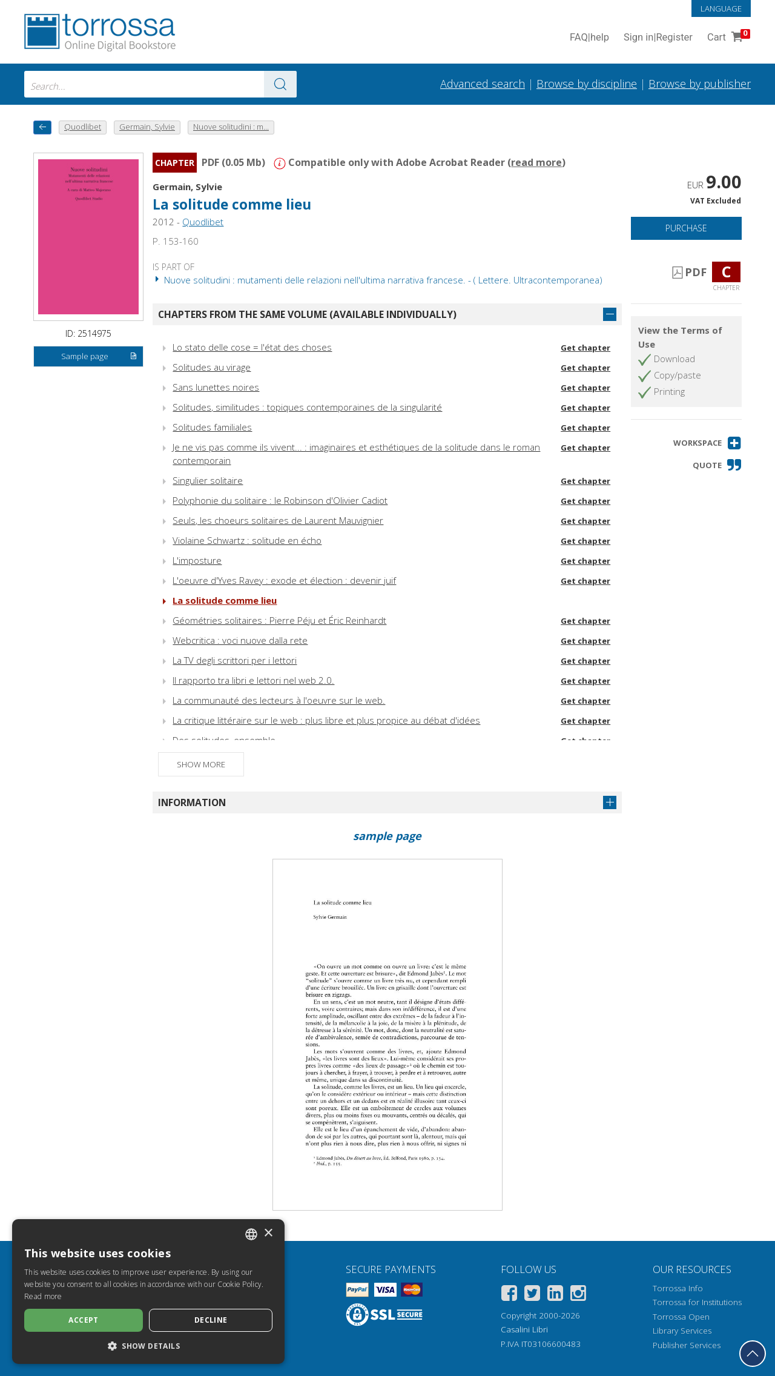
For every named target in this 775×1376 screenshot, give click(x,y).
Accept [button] (83, 1320)
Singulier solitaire (208, 480)
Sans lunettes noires (216, 387)
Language (721, 8)
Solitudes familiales (212, 427)
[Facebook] (509, 1295)
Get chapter (585, 347)
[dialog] (148, 1291)
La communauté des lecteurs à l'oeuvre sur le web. (279, 700)
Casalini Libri (524, 1329)
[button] (707, 443)
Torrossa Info (678, 1288)
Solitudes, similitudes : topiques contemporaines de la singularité (307, 407)
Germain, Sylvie (187, 186)
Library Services (682, 1330)
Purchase (686, 228)
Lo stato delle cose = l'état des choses (252, 347)
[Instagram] (578, 1295)
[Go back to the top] (752, 1353)
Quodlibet (202, 222)
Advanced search (482, 83)
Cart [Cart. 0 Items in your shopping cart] (727, 37)
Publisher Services (687, 1345)
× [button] (267, 1233)
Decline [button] (211, 1320)
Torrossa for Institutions (697, 1302)
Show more (201, 764)
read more (536, 162)
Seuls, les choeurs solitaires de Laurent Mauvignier (278, 520)
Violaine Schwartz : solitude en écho (247, 540)
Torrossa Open (681, 1316)
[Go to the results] (280, 84)
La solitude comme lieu (232, 204)
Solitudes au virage (212, 367)
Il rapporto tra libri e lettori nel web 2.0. (253, 680)
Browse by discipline (586, 83)
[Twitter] (532, 1295)
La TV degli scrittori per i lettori (235, 660)
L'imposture (197, 560)
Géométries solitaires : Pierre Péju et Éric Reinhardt (279, 620)
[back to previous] (42, 127)
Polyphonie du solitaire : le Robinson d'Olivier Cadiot (280, 500)
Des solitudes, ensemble (224, 740)
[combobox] (160, 84)
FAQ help (589, 37)
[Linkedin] (555, 1295)
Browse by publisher (699, 83)
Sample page (99, 356)
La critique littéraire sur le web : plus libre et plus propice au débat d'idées (326, 720)
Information (192, 802)
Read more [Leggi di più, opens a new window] (43, 1296)
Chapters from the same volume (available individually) (307, 314)
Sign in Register (658, 37)
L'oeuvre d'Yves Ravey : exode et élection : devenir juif (284, 580)
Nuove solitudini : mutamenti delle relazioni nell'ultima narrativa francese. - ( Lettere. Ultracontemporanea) (377, 280)
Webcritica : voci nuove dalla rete (240, 640)
